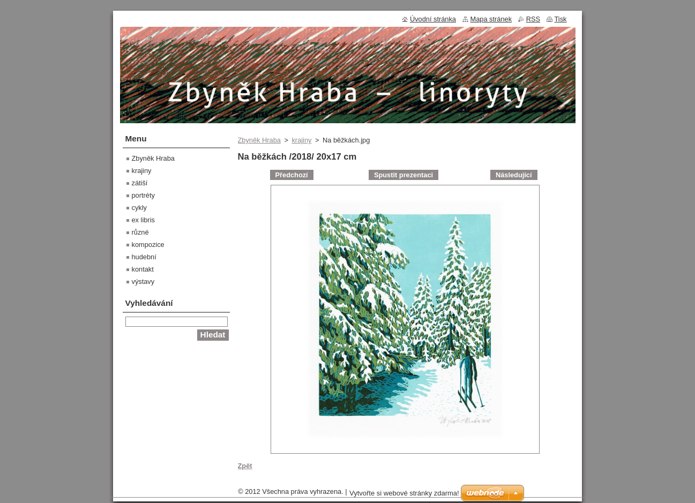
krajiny (301, 140)
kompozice (148, 245)
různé (140, 232)
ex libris (143, 220)
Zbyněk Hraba (259, 140)
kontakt (143, 269)
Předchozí (291, 175)
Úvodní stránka (433, 19)
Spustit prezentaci (403, 175)
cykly (139, 208)
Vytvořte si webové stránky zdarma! (404, 493)
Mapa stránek (491, 19)
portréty (143, 195)
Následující (514, 175)
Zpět (245, 466)
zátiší (140, 183)
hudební (144, 257)
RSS (533, 19)
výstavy (143, 281)
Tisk (561, 19)
